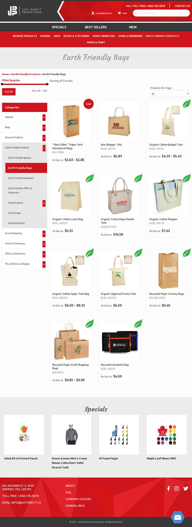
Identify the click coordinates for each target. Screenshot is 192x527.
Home (5, 74)
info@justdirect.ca (26, 502)
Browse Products (25, 36)
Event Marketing (104, 36)
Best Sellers (96, 27)
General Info (75, 505)
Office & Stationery (76, 36)
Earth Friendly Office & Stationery (20, 190)
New (133, 27)
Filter (9, 91)
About (70, 485)
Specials (59, 27)
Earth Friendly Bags (20, 167)
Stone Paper (14, 212)
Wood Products (16, 223)
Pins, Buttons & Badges (17, 263)
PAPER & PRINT (96, 42)
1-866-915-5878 (155, 6)
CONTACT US (182, 6)
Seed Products (15, 202)
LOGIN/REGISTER (102, 13)
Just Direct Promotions (93, 522)
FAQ (68, 492)
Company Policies (78, 499)
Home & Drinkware (130, 36)
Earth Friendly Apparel (19, 157)
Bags (57, 36)
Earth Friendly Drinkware (21, 178)
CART (122, 13)
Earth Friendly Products (162, 36)
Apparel (45, 36)
